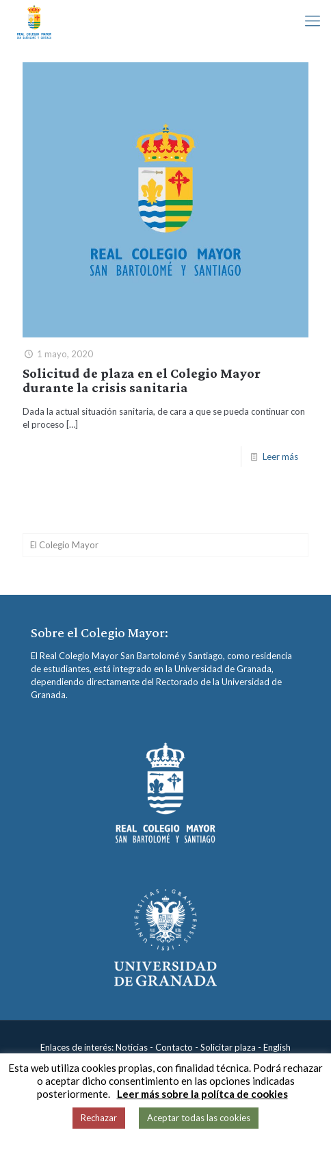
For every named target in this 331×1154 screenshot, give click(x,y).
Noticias (132, 1047)
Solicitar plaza (228, 1047)
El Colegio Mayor (64, 544)
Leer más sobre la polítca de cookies (202, 1094)
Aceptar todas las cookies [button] (198, 1117)
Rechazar (99, 1117)
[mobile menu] (312, 20)
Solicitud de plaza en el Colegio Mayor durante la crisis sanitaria (142, 380)
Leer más (280, 456)
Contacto (174, 1047)
